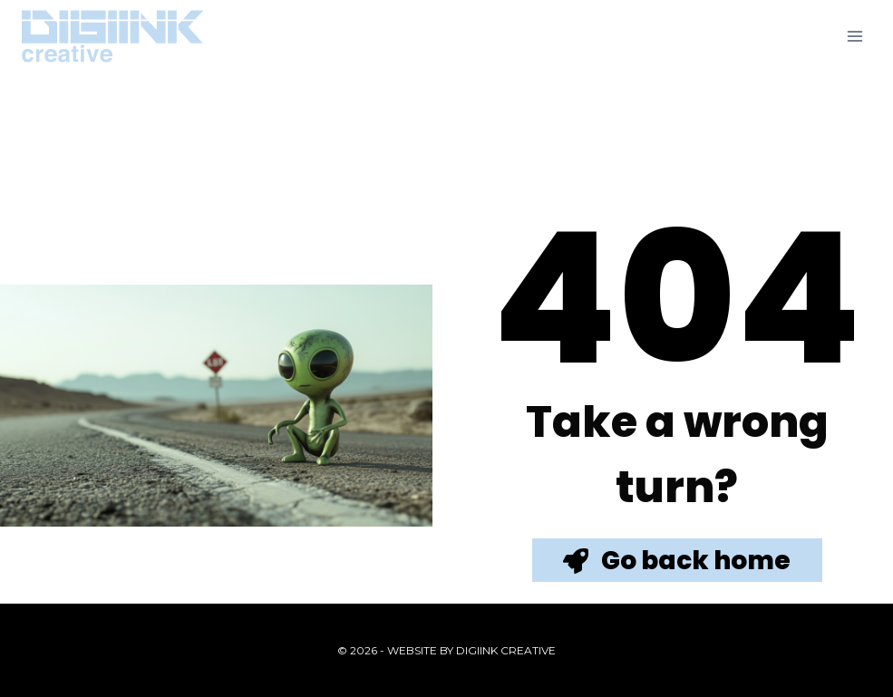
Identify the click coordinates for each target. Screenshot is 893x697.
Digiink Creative (506, 650)
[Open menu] (854, 36)
